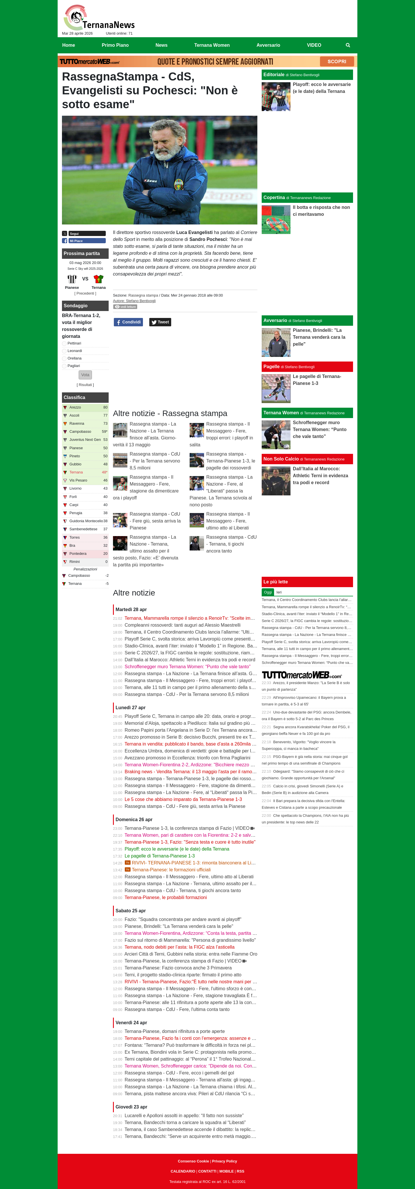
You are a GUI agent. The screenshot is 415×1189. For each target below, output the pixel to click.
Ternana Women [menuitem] (212, 45)
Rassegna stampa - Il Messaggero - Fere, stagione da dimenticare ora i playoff (205, 785)
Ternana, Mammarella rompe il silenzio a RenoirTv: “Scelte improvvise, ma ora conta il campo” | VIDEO (229, 618)
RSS (240, 1171)
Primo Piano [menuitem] (115, 45)
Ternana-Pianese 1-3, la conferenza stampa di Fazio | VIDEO (187, 828)
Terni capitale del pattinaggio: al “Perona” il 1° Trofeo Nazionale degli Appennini (205, 1059)
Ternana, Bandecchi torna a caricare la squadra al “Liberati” (185, 1122)
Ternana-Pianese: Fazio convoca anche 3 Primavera (178, 967)
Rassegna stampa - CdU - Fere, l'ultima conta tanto (177, 1009)
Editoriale (273, 74)
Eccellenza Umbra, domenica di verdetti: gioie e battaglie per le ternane (198, 750)
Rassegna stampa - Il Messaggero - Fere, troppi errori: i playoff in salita (197, 680)
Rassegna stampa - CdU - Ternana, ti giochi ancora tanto (231, 544)
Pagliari (74, 366)
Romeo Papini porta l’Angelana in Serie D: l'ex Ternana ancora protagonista (202, 730)
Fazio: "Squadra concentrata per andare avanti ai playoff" (183, 919)
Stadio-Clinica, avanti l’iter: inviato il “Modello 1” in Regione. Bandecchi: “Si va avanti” (211, 645)
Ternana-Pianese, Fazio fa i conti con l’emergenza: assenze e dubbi (193, 1038)
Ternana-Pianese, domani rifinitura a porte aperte (174, 1031)
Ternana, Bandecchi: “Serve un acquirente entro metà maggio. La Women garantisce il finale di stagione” (231, 1136)
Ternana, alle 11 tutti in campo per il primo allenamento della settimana (196, 687)
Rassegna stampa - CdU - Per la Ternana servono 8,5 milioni (155, 461)
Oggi (268, 592)
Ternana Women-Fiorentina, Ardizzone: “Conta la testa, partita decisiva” (197, 933)
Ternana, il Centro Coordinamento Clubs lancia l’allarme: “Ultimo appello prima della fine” (215, 632)
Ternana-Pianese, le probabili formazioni (165, 897)
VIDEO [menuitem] (314, 45)
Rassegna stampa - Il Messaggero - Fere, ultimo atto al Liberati (228, 521)
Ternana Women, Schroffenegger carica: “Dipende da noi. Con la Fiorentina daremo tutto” (215, 1065)
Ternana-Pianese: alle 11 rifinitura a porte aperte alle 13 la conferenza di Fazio (204, 1002)
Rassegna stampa (143, 295)
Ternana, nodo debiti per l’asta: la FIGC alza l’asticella (179, 947)
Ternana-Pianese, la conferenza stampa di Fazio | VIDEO (183, 960)
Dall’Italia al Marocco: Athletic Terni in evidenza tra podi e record (190, 659)
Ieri (279, 592)
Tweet (160, 322)
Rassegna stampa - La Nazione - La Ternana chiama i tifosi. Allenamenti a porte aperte (213, 1086)
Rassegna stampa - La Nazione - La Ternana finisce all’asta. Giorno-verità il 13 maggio (213, 673)
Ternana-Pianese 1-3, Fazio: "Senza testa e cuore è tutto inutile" (189, 842)
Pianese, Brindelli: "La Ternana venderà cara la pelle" (179, 926)
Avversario (275, 320)
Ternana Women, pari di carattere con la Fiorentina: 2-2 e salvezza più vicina (202, 835)
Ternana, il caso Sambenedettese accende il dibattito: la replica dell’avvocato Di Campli (213, 1129)
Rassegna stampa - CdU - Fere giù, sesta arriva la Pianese (155, 521)
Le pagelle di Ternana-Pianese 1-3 (160, 855)
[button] (85, 374)
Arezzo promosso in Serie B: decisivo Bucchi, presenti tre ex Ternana (195, 737)
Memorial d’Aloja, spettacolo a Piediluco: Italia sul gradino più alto (192, 723)
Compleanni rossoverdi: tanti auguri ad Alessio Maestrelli (183, 625)
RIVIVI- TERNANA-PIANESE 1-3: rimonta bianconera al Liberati (194, 862)
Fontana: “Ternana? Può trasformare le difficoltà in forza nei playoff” (194, 1045)
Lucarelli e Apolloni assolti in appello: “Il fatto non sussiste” (184, 1115)
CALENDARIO (183, 1171)
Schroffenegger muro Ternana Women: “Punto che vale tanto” (188, 666)
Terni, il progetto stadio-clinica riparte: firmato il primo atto (183, 974)
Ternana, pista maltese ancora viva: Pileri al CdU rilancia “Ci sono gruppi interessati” (210, 1093)
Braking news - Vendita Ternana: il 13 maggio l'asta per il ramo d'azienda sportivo (207, 771)
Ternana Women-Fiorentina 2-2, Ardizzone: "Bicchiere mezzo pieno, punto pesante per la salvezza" (225, 764)
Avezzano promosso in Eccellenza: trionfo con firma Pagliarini (187, 757)
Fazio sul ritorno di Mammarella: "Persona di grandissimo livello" (190, 940)
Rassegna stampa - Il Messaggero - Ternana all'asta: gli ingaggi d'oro (195, 1079)
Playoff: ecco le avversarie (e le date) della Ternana (177, 849)
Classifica (74, 397)
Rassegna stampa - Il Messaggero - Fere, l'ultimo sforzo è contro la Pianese (202, 988)
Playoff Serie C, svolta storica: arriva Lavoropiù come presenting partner (198, 638)
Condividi (128, 322)
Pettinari (74, 343)
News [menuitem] (162, 45)
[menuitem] (348, 45)
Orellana (75, 358)
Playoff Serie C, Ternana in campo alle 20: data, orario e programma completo (204, 716)
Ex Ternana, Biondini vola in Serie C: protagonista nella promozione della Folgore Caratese (218, 1052)
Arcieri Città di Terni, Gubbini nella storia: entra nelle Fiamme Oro (190, 954)
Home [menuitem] (68, 45)
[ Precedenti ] (85, 293)
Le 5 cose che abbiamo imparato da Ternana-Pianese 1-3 (183, 799)
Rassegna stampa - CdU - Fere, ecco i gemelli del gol (179, 1072)
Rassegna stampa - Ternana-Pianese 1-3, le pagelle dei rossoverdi (230, 461)
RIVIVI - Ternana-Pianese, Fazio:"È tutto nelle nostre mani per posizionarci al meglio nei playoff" (223, 981)
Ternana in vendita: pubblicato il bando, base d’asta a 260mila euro (192, 744)
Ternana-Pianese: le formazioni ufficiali (168, 869)
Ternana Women (281, 412)
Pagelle (271, 366)
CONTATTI (207, 1171)
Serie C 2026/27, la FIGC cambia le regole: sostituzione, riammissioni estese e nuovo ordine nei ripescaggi (234, 652)
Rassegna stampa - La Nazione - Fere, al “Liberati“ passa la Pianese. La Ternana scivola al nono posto (221, 491)
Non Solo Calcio (281, 458)
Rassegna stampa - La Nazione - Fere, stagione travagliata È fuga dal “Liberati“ (206, 995)
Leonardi (75, 351)
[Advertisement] (307, 275)
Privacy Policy (224, 1161)
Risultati (85, 385)
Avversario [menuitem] (268, 45)
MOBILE (226, 1171)
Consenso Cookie (193, 1161)
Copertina (274, 197)
